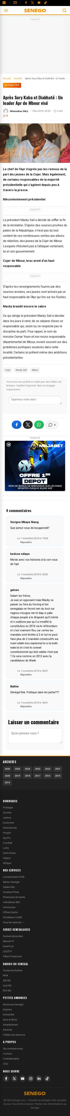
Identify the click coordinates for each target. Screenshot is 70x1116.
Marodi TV (8, 941)
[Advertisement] (35, 45)
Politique (8, 807)
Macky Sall (21, 370)
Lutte (6, 848)
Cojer (7, 370)
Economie (8, 822)
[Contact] (15, 2)
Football (7, 842)
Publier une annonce (14, 1034)
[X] (14, 1078)
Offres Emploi (10, 912)
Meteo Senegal (11, 882)
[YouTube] (39, 2)
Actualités (12, 85)
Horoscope (9, 907)
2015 (57, 775)
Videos (7, 858)
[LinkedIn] (39, 1078)
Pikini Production (12, 956)
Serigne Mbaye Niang (24, 522)
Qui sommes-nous (13, 1048)
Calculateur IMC (11, 902)
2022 (47, 768)
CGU (5, 1063)
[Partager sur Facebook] (16, 425)
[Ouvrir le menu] (6, 10)
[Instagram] (31, 1078)
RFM (5, 975)
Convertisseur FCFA (13, 877)
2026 (7, 768)
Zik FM (6, 980)
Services (7, 1029)
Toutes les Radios (12, 970)
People (7, 832)
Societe (7, 812)
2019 (17, 775)
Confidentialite (11, 1058)
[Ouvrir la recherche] (64, 10)
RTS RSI (7, 990)
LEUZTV (7, 951)
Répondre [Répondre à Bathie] (26, 706)
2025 (17, 768)
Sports (6, 837)
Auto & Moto (10, 1019)
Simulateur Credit (12, 917)
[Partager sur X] (28, 425)
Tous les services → (13, 922)
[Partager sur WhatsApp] (39, 425)
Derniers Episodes (13, 936)
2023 (37, 768)
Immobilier (8, 1014)
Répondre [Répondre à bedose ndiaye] (26, 578)
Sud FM (7, 985)
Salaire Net (9, 887)
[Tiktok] (45, 2)
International (10, 827)
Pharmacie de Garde (14, 897)
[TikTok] (47, 1078)
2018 (27, 775)
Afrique (7, 863)
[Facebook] (25, 2)
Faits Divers (9, 853)
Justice (7, 817)
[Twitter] (32, 2)
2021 (57, 768)
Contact (7, 1053)
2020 (7, 775)
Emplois (7, 1009)
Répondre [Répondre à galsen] (26, 674)
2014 (7, 782)
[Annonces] (4, 2)
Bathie (14, 686)
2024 (27, 768)
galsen (14, 590)
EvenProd (8, 946)
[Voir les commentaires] (51, 425)
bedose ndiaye (20, 554)
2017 (37, 775)
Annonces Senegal (13, 1004)
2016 (47, 775)
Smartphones (10, 1024)
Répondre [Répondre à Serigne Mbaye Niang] (26, 542)
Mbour (35, 370)
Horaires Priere (11, 892)
